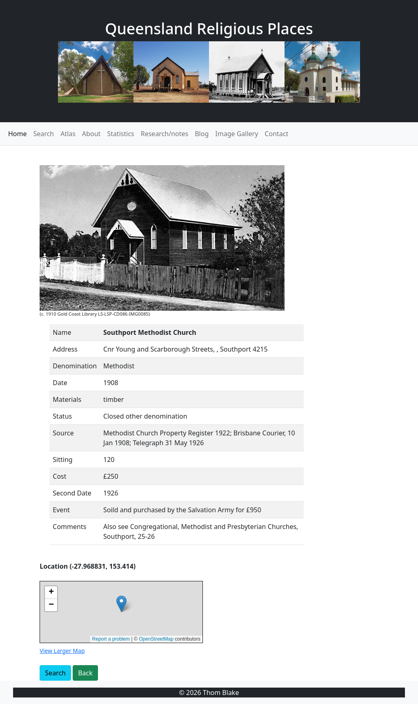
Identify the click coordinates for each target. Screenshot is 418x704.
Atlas (68, 133)
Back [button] (85, 672)
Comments (69, 526)
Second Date (72, 493)
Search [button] (55, 672)
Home (17, 133)
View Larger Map (62, 651)
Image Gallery (236, 133)
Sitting (62, 459)
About (91, 133)
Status (62, 416)
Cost (59, 476)
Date (60, 382)
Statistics (120, 133)
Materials (67, 399)
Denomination (75, 365)
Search (43, 133)
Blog (202, 133)
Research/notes (164, 133)
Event (61, 509)
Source (63, 432)
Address (65, 349)
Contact (276, 133)
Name (62, 332)
